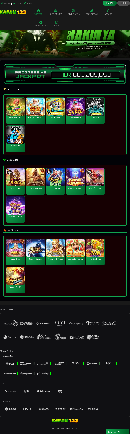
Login (124, 3)
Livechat (28, 3)
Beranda (38, 12)
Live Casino (74, 12)
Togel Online (41, 24)
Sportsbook (92, 12)
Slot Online (56, 12)
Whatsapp (5, 3)
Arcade (108, 12)
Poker (57, 24)
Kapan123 (60, 428)
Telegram (17, 3)
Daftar (109, 3)
